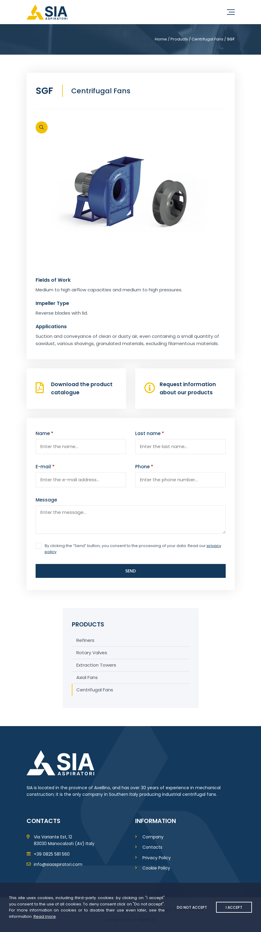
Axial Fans (87, 677)
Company (153, 837)
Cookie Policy (156, 868)
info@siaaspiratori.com (58, 864)
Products (179, 39)
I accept (234, 907)
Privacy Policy (156, 858)
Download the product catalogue (82, 388)
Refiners (85, 640)
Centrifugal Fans (207, 39)
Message (46, 500)
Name (44, 433)
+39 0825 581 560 (52, 854)
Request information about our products (188, 388)
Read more (44, 916)
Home (161, 39)
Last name (149, 433)
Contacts (152, 847)
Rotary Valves (91, 652)
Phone (144, 466)
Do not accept (192, 907)
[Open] (42, 127)
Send (130, 571)
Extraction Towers (96, 665)
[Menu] (231, 12)
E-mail (45, 466)
